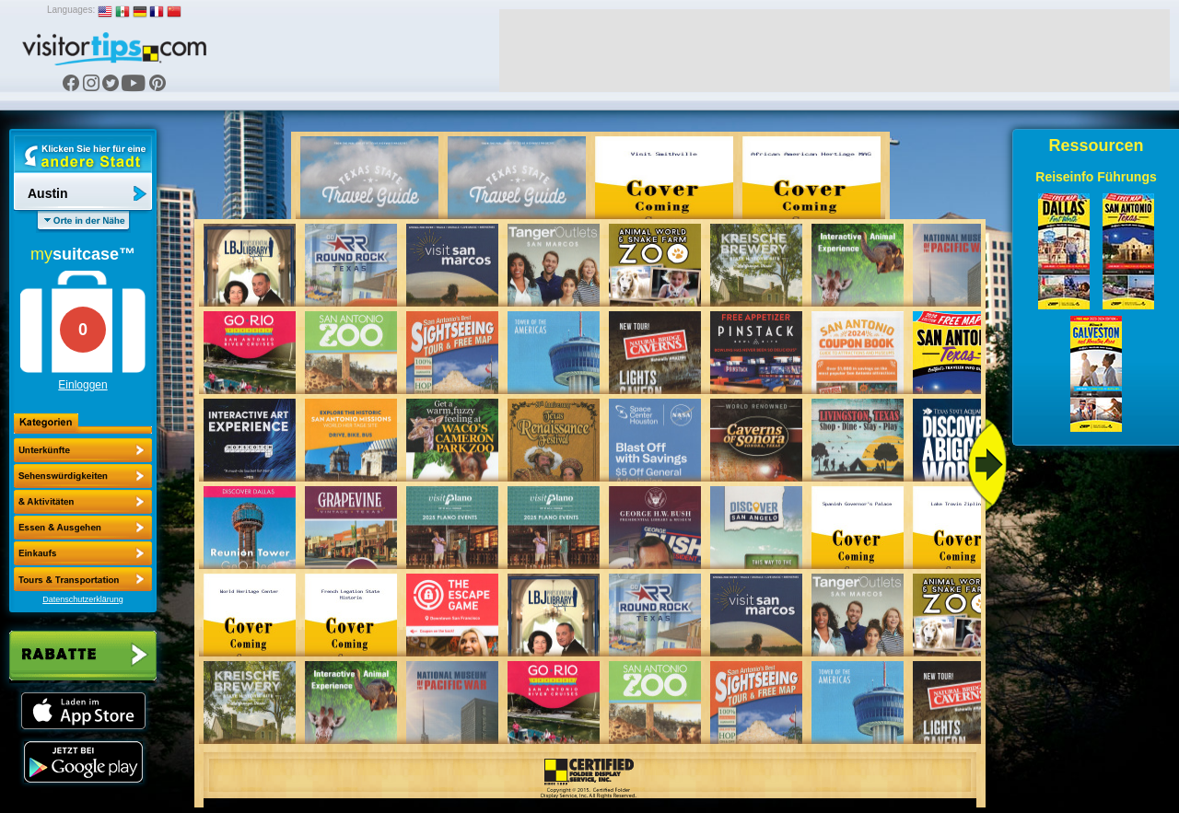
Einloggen (82, 384)
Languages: (71, 10)
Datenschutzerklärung (82, 599)
